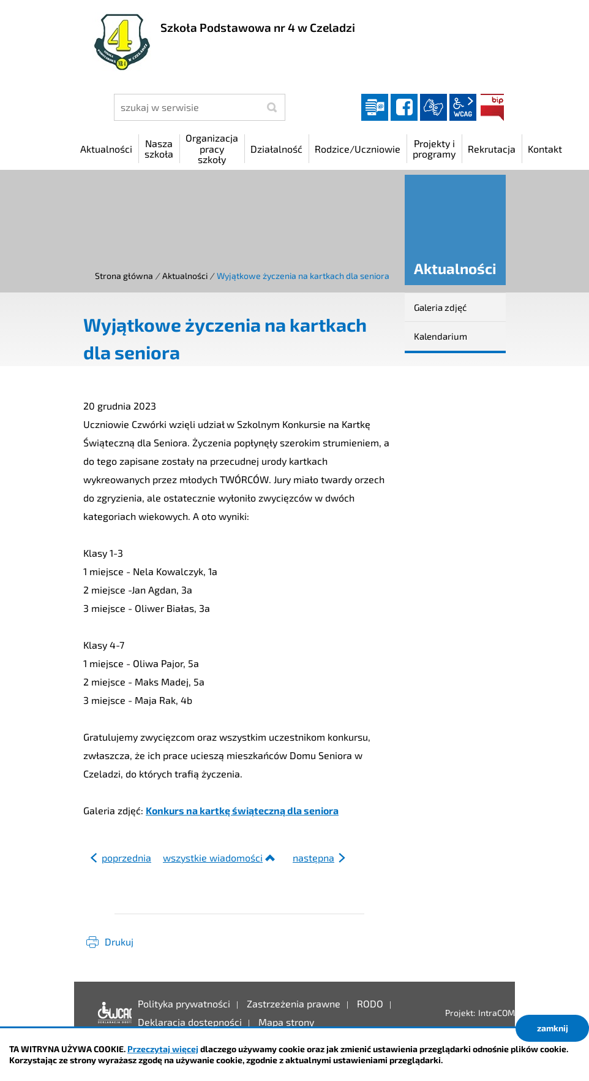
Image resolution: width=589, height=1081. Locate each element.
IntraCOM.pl (501, 1012)
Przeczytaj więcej (162, 1049)
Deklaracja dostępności (112, 1012)
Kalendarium (440, 336)
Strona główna (124, 275)
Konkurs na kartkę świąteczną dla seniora (242, 810)
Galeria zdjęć (440, 307)
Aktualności (185, 275)
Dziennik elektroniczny (374, 107)
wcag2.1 (462, 107)
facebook (404, 107)
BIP (492, 107)
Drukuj (119, 941)
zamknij (552, 1028)
